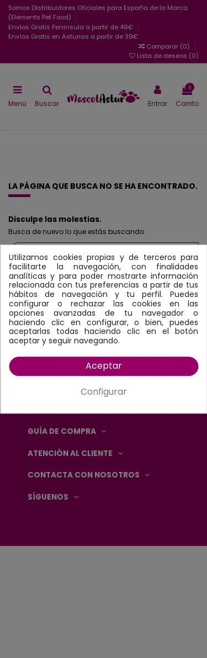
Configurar (104, 391)
